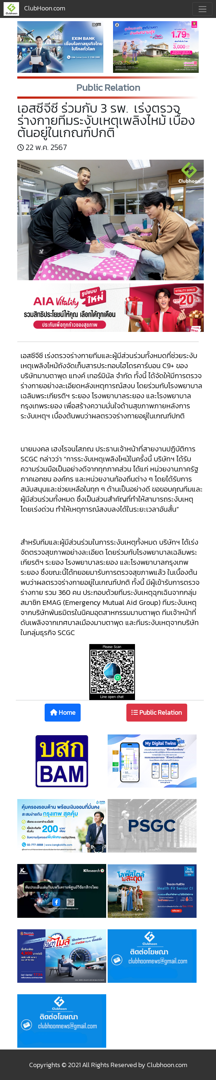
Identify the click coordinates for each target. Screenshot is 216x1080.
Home (63, 712)
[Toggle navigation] (202, 9)
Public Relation (156, 712)
